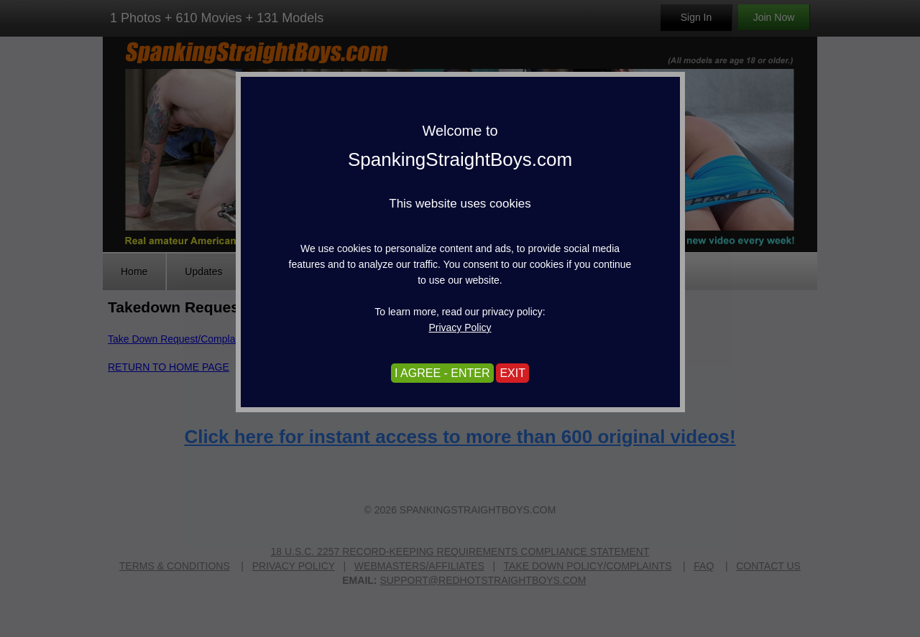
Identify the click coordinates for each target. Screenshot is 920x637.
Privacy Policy (459, 327)
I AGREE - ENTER (442, 373)
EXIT (512, 373)
